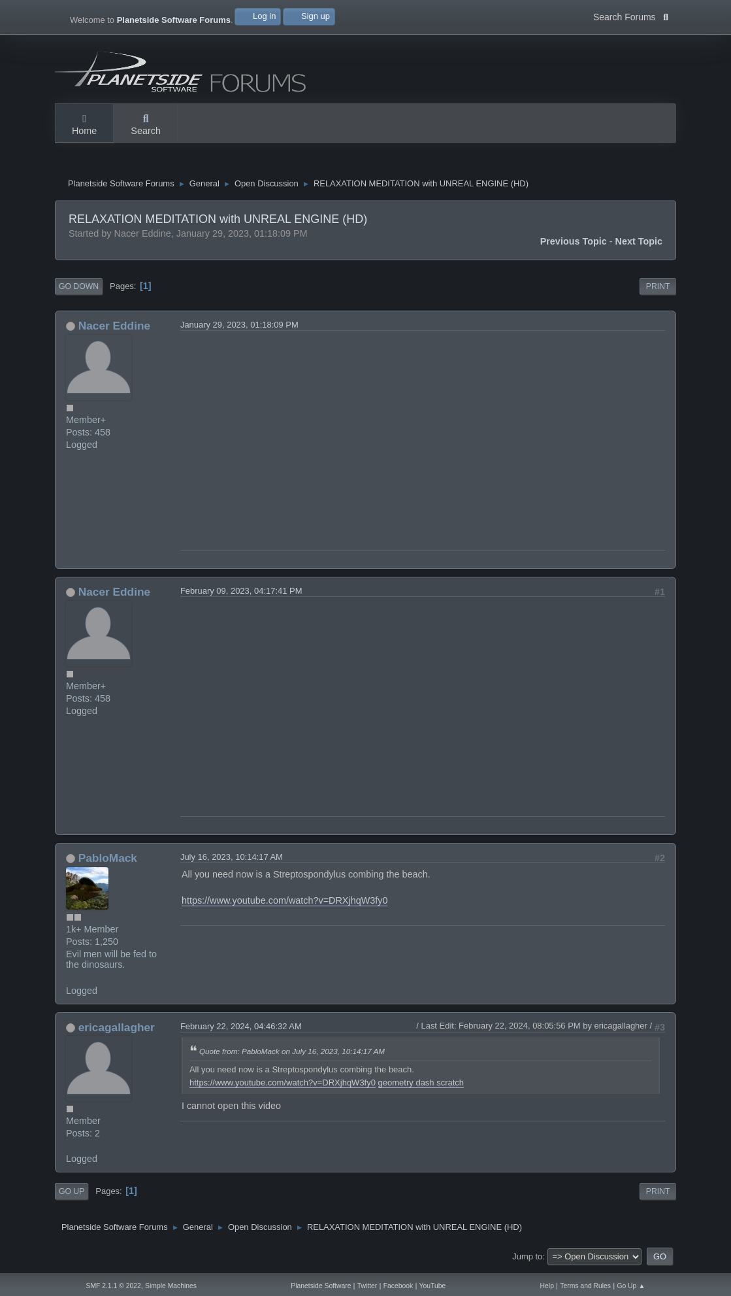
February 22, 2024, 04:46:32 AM (241, 1029)
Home (84, 125)
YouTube (432, 1285)
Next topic (639, 244)
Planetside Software (321, 1285)
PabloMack (107, 861)
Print (658, 289)
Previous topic (573, 244)
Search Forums (630, 16)
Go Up (71, 1194)
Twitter (367, 1285)
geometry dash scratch (421, 1086)
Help (547, 1285)
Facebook (398, 1285)
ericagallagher (116, 1030)
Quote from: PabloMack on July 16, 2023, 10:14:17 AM (292, 1054)
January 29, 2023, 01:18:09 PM (239, 328)
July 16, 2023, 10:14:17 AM (231, 860)
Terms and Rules (585, 1285)
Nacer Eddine (114, 328)
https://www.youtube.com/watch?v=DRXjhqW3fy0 (285, 903)
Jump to (527, 1260)
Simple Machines (171, 1285)
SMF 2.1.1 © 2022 (113, 1285)
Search (146, 125)
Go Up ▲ (631, 1285)
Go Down (79, 289)
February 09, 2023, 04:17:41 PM (241, 594)
